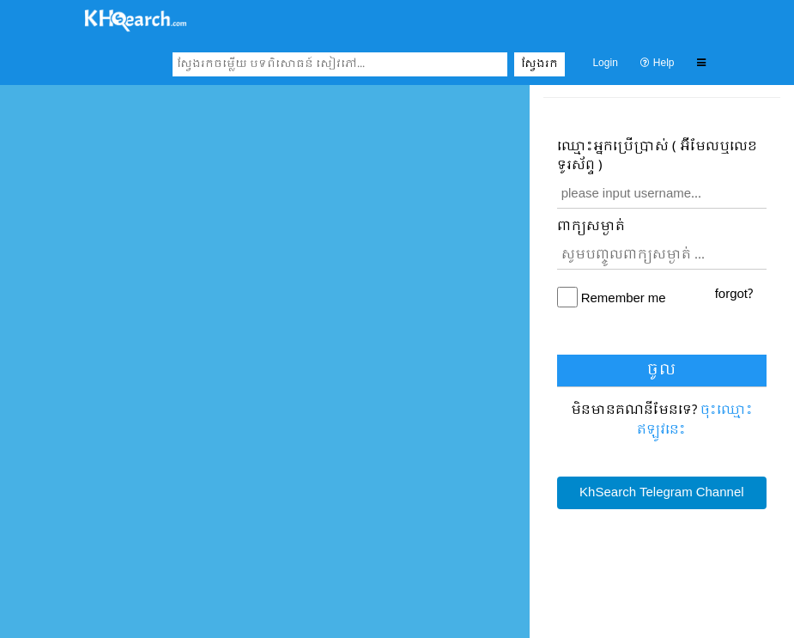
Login (604, 63)
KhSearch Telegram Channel (661, 493)
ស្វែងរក (539, 64)
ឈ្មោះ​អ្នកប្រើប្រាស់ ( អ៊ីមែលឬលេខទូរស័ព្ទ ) (657, 156)
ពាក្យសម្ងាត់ (591, 227)
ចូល (661, 370)
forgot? (734, 294)
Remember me (623, 299)
